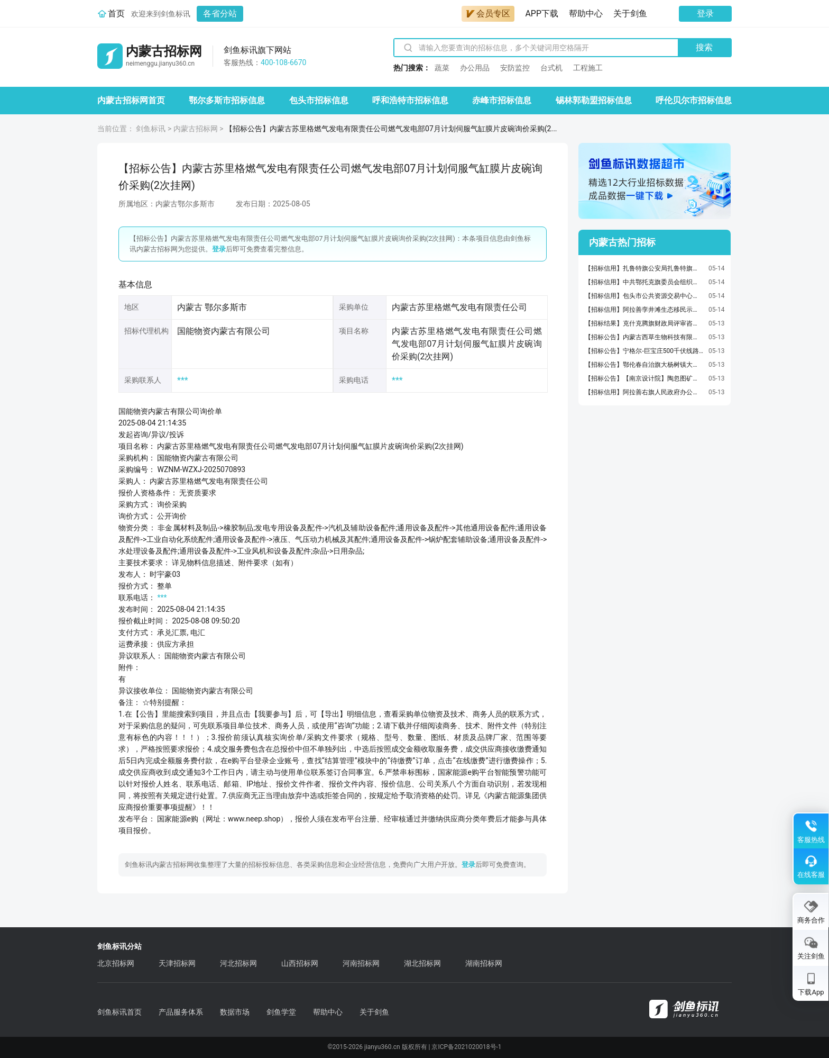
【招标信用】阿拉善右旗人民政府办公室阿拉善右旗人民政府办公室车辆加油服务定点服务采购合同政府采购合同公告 (644, 392)
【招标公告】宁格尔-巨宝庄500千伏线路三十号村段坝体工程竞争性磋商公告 (644, 351)
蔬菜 (442, 68)
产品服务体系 (181, 1012)
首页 (116, 13)
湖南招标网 (483, 963)
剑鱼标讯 (150, 128)
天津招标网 (177, 963)
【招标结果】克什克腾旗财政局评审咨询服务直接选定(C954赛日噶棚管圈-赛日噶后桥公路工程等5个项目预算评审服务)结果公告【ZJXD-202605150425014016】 (644, 323)
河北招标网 (238, 963)
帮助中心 (586, 13)
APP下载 (541, 13)
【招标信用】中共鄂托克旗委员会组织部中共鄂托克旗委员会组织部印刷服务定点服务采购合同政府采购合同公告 (644, 282)
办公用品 (475, 68)
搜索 (704, 47)
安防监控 (515, 68)
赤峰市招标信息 (501, 100)
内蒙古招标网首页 (131, 100)
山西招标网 (299, 963)
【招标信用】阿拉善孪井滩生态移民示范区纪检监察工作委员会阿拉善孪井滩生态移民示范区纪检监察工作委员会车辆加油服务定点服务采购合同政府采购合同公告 (644, 309)
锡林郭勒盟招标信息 (594, 100)
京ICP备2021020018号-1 (466, 1047)
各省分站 (220, 13)
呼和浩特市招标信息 (410, 100)
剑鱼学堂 (281, 1012)
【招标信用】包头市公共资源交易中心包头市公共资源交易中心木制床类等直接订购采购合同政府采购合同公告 (644, 296)
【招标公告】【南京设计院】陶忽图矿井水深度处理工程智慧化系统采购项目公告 (644, 378)
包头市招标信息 (318, 100)
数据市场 (235, 1012)
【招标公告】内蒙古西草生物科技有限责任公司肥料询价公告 (644, 337)
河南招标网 (361, 963)
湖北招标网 (422, 963)
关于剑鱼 (630, 13)
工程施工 (588, 68)
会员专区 (488, 13)
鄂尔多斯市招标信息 (227, 100)
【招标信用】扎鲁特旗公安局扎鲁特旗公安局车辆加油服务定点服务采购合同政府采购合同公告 (644, 268)
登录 (705, 13)
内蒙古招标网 (195, 128)
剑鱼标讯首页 (119, 1012)
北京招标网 (115, 963)
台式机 (551, 68)
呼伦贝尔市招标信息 (694, 100)
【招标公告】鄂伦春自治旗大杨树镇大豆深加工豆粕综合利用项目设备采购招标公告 (644, 364)
